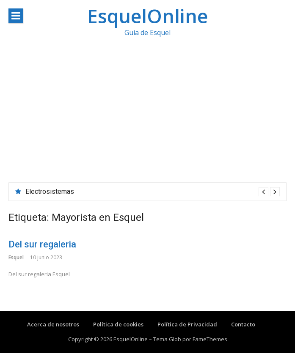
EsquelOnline (147, 16)
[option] (152, 191)
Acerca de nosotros (53, 324)
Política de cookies (118, 324)
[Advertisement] (147, 119)
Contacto (243, 324)
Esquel (16, 257)
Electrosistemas (49, 191)
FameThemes (210, 339)
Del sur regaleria (42, 244)
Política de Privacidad (187, 324)
